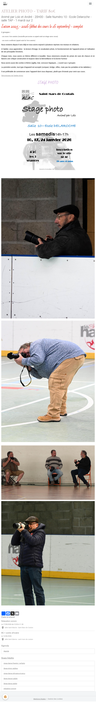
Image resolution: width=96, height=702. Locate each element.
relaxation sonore (10, 688)
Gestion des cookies (55, 699)
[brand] (6, 4)
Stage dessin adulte (11, 678)
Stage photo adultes (11, 668)
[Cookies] (5, 697)
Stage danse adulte (10, 683)
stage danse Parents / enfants (14, 663)
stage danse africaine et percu (14, 673)
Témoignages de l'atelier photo (12, 76)
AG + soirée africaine (10, 633)
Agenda (6, 651)
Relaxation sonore (9, 621)
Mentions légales (40, 699)
